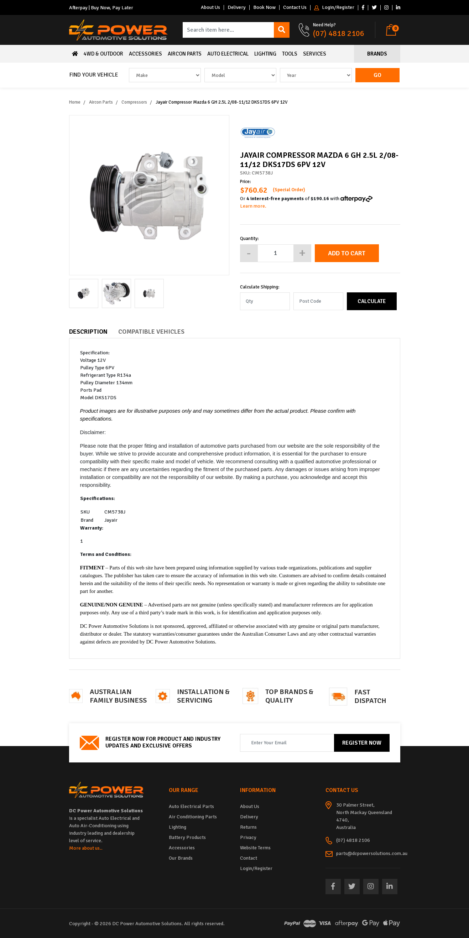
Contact (248, 858)
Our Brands (181, 858)
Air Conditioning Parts (193, 817)
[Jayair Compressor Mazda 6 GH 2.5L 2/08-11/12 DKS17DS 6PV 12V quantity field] (275, 253)
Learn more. (253, 206)
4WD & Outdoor (103, 54)
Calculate (372, 301)
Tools (289, 54)
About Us (210, 7)
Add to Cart (346, 253)
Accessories (145, 54)
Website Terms (255, 848)
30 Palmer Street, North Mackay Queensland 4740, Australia (364, 816)
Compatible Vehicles (151, 331)
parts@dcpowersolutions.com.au (371, 853)
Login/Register (334, 7)
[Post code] (318, 301)
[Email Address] (287, 743)
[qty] (265, 301)
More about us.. (86, 848)
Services (314, 54)
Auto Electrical (228, 54)
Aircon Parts (185, 54)
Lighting (265, 54)
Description (88, 331)
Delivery (237, 7)
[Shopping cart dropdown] (393, 30)
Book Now (264, 7)
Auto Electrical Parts (191, 806)
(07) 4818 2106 (338, 33)
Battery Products (187, 837)
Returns (248, 827)
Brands (377, 54)
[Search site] (282, 30)
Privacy (248, 837)
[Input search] (228, 30)
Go (377, 75)
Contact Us (295, 7)
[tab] (93, 326)
